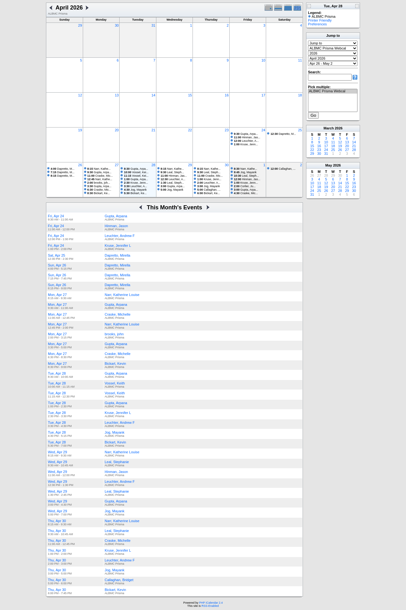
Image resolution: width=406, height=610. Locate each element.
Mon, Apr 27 (57, 295)
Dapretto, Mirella (117, 255)
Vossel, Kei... (136, 172)
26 (80, 165)
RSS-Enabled (210, 605)
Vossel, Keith (115, 383)
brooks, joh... (98, 182)
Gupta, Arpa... (246, 133)
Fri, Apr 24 (56, 216)
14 (153, 95)
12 (80, 95)
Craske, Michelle (117, 314)
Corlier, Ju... (245, 186)
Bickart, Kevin (115, 363)
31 (153, 25)
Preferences (317, 24)
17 (263, 95)
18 (300, 95)
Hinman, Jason (116, 226)
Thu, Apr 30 (57, 521)
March (329, 128)
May (328, 165)
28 (153, 165)
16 (227, 95)
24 (263, 130)
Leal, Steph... (172, 172)
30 (117, 25)
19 (80, 130)
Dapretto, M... (283, 133)
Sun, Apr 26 (57, 265)
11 (300, 60)
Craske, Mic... (100, 175)
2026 (338, 128)
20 (117, 130)
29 (80, 25)
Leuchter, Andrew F (120, 236)
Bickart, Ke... (98, 193)
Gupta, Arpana (116, 216)
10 (263, 60)
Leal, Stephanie (117, 462)
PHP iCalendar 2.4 (211, 602)
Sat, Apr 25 (56, 255)
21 (153, 130)
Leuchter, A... (246, 140)
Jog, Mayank (135, 189)
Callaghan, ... (209, 189)
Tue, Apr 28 (57, 373)
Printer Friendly (320, 20)
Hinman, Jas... (247, 137)
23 (227, 130)
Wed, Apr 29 (57, 452)
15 (190, 95)
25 (300, 130)
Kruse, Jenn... (246, 144)
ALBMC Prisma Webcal (332, 91)
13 (117, 95)
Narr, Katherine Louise (122, 295)
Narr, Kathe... (99, 168)
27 (117, 165)
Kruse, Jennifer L (118, 245)
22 (190, 130)
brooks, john (114, 334)
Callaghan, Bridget (119, 580)
